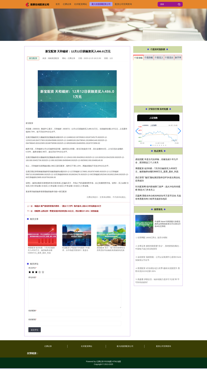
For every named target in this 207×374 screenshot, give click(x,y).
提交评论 (34, 330)
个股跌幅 (148, 57)
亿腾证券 (67, 4)
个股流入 (159, 57)
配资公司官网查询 (123, 4)
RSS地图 (108, 361)
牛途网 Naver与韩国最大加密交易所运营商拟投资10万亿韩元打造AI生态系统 (168, 223)
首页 (58, 4)
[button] (137, 131)
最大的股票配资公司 (100, 4)
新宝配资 (33, 58)
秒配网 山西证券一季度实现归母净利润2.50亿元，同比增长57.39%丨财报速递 (66, 211)
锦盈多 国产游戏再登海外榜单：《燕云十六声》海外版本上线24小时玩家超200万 (67, 206)
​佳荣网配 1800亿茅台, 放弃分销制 (152, 237)
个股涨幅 (138, 58)
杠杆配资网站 (80, 4)
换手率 (178, 57)
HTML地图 (116, 361)
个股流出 (169, 57)
